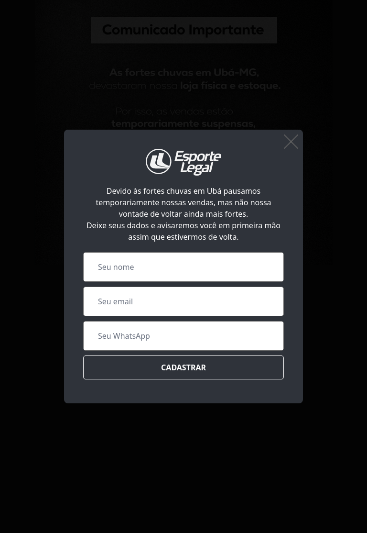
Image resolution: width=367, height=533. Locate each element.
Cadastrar (183, 367)
